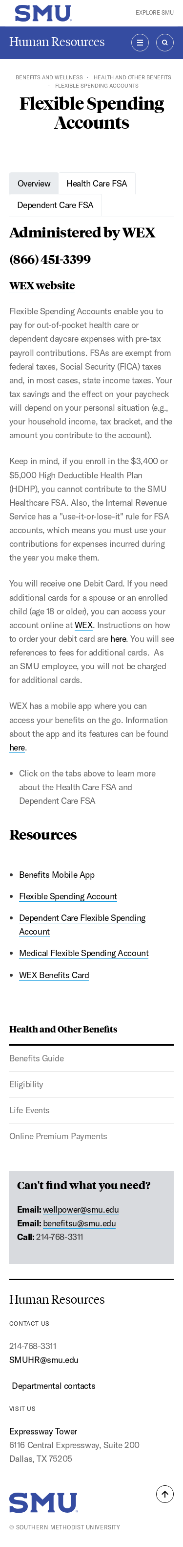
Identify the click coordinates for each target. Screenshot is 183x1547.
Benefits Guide (36, 1058)
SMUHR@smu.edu (44, 1359)
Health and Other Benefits (132, 77)
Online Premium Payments (58, 1136)
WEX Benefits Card (54, 975)
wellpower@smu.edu (81, 1209)
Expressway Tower (43, 1431)
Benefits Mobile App (57, 874)
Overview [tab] (34, 183)
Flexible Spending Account (68, 896)
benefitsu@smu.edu (79, 1223)
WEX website (42, 285)
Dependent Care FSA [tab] (55, 205)
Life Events (29, 1110)
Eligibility (26, 1084)
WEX (84, 625)
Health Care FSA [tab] (96, 183)
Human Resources (57, 41)
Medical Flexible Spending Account (84, 953)
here (118, 638)
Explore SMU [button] (155, 12)
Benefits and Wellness (49, 77)
